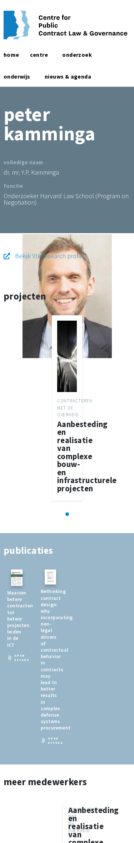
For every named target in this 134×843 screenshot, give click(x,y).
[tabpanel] (67, 408)
